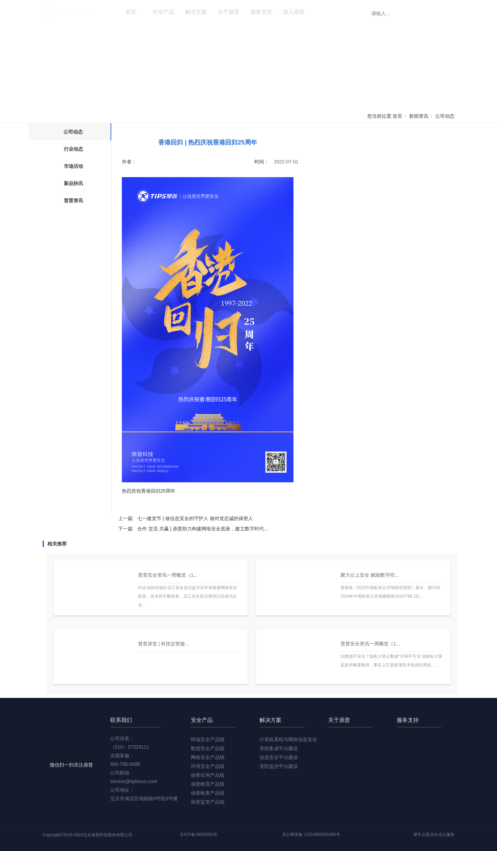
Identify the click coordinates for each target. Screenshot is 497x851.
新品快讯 (73, 183)
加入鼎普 (294, 12)
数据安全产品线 (207, 748)
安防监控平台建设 (278, 766)
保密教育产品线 (207, 784)
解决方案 (196, 12)
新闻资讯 (326, 12)
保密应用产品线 (207, 775)
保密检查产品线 (207, 793)
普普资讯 (73, 200)
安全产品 (163, 12)
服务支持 (261, 12)
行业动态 (73, 149)
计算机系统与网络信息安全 (288, 739)
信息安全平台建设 (278, 757)
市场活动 (73, 166)
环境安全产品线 (207, 766)
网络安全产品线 (207, 757)
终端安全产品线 (207, 739)
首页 (130, 12)
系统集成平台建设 (278, 748)
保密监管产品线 (207, 802)
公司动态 (444, 116)
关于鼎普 (229, 12)
